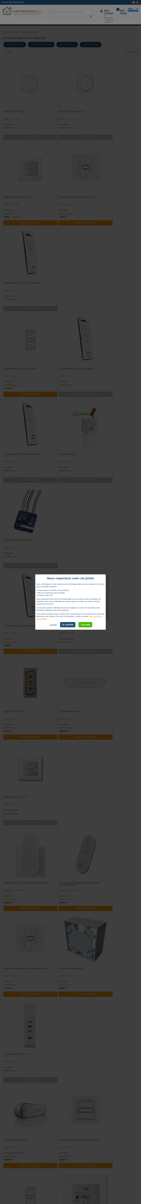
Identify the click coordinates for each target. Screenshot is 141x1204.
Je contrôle (67, 625)
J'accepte (85, 625)
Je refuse (53, 625)
